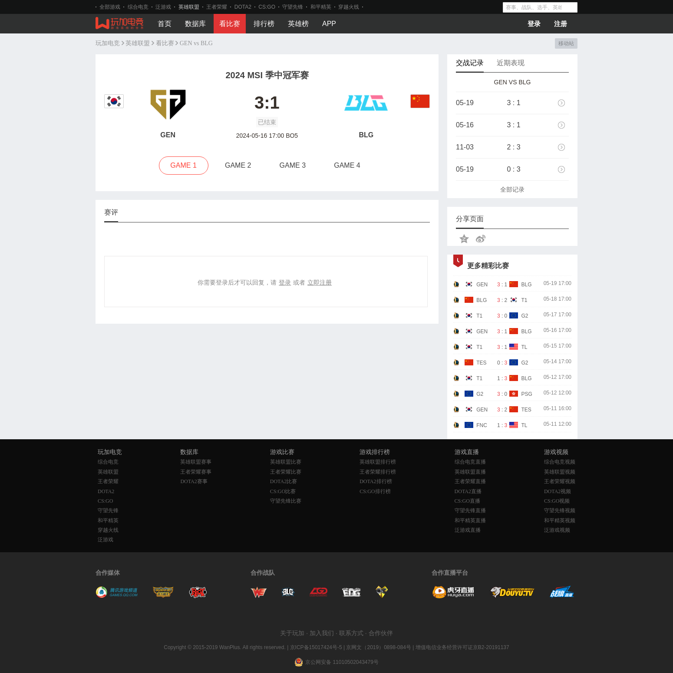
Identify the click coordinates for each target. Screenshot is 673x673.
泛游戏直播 (468, 530)
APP (329, 23)
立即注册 (319, 282)
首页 (165, 23)
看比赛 (229, 23)
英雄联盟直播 (470, 472)
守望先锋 (292, 7)
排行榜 (264, 23)
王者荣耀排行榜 (378, 472)
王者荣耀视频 (559, 481)
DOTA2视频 (557, 491)
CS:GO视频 (557, 501)
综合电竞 (138, 7)
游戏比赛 (282, 452)
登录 (534, 23)
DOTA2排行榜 (376, 481)
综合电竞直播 (470, 462)
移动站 (566, 43)
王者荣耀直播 (470, 481)
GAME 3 (293, 165)
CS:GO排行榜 (375, 491)
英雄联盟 (188, 7)
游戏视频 (556, 452)
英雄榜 (298, 23)
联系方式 (351, 633)
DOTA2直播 (468, 491)
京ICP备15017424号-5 (316, 647)
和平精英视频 (559, 520)
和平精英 (320, 7)
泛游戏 (163, 7)
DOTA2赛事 (193, 481)
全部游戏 (109, 7)
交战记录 (470, 62)
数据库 (195, 23)
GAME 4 (347, 165)
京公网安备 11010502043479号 (342, 662)
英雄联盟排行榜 (378, 462)
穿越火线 (348, 7)
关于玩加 (292, 633)
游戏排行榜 (375, 452)
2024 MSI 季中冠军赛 (266, 75)
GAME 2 (238, 165)
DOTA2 (242, 7)
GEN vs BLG (196, 43)
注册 (560, 23)
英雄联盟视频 (559, 472)
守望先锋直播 (470, 510)
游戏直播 (467, 452)
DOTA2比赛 (283, 481)
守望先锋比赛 (285, 501)
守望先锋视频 (559, 510)
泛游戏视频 (557, 530)
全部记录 (512, 189)
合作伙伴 (381, 633)
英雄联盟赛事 (195, 462)
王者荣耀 (216, 7)
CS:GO (266, 7)
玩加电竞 (108, 43)
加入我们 (322, 633)
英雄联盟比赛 (285, 462)
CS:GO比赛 (283, 491)
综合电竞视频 (559, 462)
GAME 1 (183, 165)
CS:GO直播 (467, 501)
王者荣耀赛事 (195, 472)
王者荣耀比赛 (285, 472)
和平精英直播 (470, 520)
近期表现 (511, 62)
